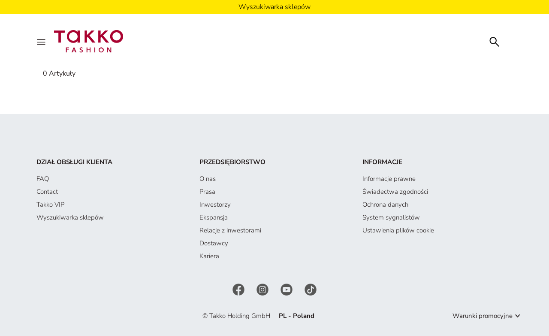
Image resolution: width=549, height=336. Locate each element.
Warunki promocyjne (482, 316)
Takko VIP (50, 204)
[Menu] (42, 41)
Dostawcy (213, 243)
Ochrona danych (385, 204)
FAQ (42, 178)
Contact (47, 191)
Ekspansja (213, 217)
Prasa (207, 191)
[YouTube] (287, 289)
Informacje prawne (389, 178)
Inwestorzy (215, 204)
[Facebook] (239, 289)
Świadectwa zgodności (395, 191)
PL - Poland (296, 316)
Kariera (209, 256)
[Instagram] (263, 289)
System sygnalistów (391, 217)
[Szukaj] (494, 41)
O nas (207, 178)
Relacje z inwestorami (230, 230)
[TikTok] (311, 289)
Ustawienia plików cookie (398, 230)
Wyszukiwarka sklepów (70, 217)
